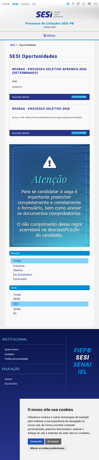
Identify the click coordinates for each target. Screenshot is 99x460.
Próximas (19, 265)
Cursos (8, 379)
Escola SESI (11, 383)
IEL (34, 4)
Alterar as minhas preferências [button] (47, 448)
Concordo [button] (36, 441)
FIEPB (6, 4)
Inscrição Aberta (20, 97)
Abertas (18, 270)
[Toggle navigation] (49, 35)
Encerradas (20, 278)
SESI (15, 4)
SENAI (25, 4)
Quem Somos (12, 349)
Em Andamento (22, 274)
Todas (17, 260)
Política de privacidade (16, 359)
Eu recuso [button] (53, 441)
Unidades (9, 354)
